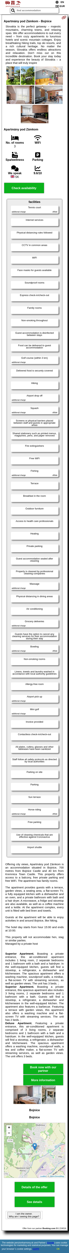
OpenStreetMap (57, 1176)
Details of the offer (34, 1187)
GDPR (36, 1249)
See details (34, 1202)
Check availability (24, 188)
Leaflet (43, 1176)
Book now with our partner (43, 1069)
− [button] (9, 1133)
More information (43, 1080)
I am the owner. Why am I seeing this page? (24, 1215)
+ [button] (9, 1128)
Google (50, 1242)
